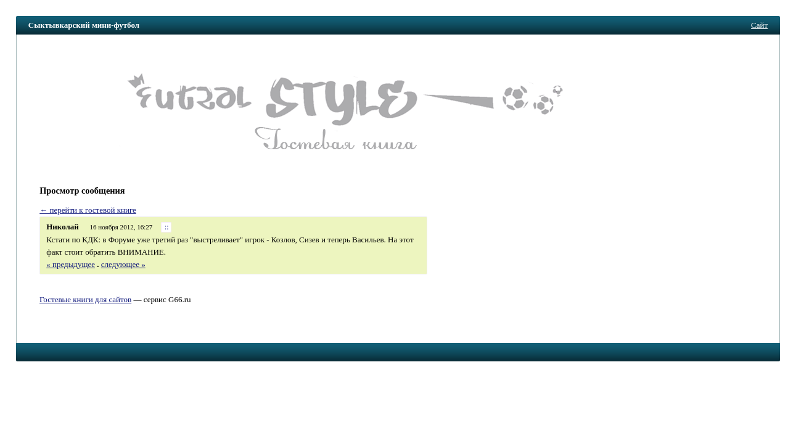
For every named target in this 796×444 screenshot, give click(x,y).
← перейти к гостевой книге (87, 210)
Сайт (759, 25)
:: (167, 227)
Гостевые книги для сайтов (85, 299)
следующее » (123, 264)
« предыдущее (70, 264)
